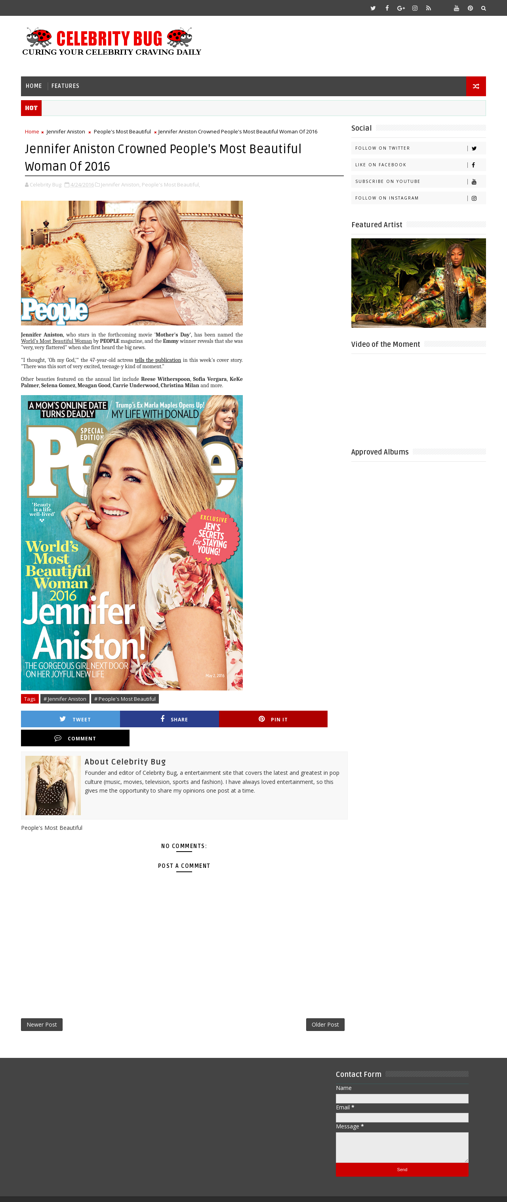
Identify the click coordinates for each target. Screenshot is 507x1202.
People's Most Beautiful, (172, 183)
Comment (302, 718)
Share (144, 718)
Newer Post (42, 1005)
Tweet (66, 718)
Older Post (314, 1005)
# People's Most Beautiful (125, 698)
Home (35, 85)
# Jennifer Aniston (65, 698)
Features (66, 85)
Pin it (223, 718)
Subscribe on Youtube (420, 181)
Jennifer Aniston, (121, 183)
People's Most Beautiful (123, 131)
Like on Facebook (420, 164)
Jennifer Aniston (67, 131)
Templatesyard (88, 1190)
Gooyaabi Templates (179, 1190)
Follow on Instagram (420, 198)
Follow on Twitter (420, 148)
